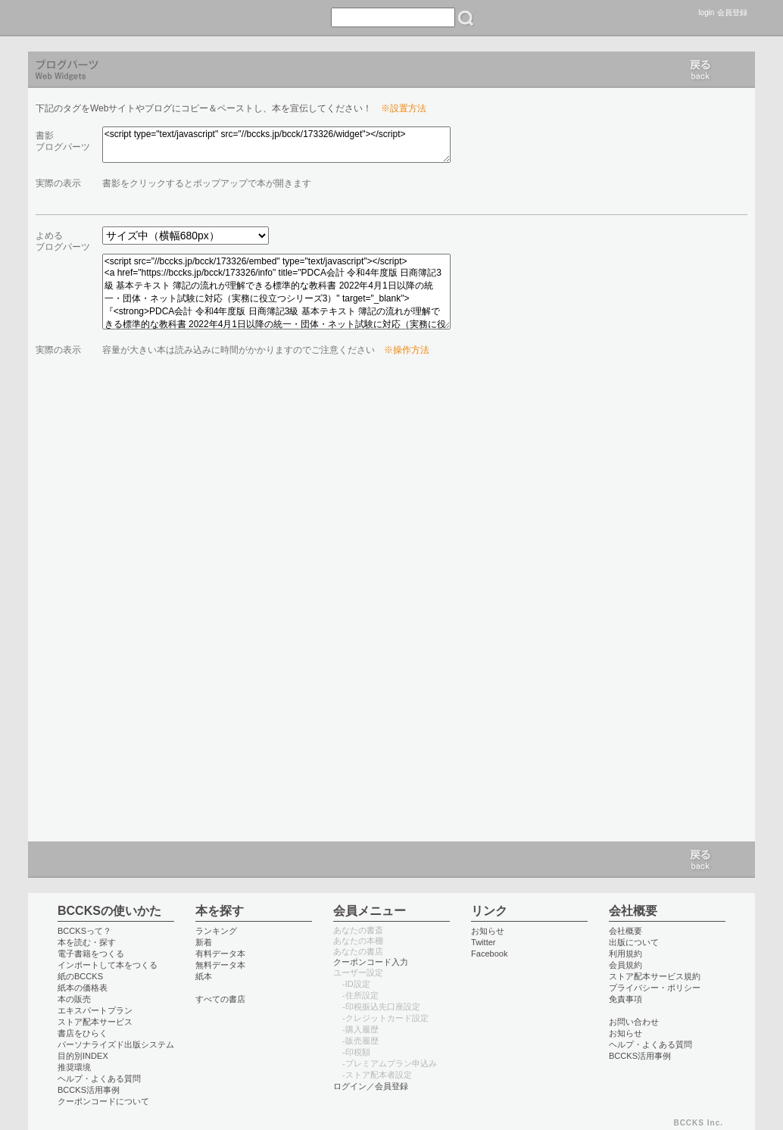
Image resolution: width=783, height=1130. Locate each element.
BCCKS (60, 18)
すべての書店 (220, 999)
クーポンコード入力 (370, 961)
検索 (465, 18)
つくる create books (233, 18)
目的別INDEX (83, 1055)
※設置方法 (403, 108)
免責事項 (625, 999)
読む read (119, 18)
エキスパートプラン (95, 1010)
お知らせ (487, 930)
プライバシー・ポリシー (654, 987)
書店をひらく (83, 1033)
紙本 (203, 976)
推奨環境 (74, 1067)
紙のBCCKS (80, 976)
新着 (203, 942)
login (706, 12)
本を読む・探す (87, 942)
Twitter (483, 942)
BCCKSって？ (84, 930)
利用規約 (625, 953)
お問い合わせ (634, 1021)
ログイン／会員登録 (370, 1086)
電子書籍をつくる (91, 953)
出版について (634, 942)
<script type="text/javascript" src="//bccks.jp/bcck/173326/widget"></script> (276, 144)
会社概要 (625, 930)
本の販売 (74, 999)
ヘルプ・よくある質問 (99, 1078)
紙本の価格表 (83, 987)
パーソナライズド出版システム (116, 1044)
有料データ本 (220, 953)
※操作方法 (406, 350)
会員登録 (732, 12)
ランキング (216, 930)
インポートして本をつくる (108, 964)
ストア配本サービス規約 (654, 976)
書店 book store (173, 18)
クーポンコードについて (103, 1101)
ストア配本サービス (95, 1021)
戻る (700, 70)
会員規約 (625, 964)
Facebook (489, 953)
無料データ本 (220, 964)
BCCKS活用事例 (89, 1089)
